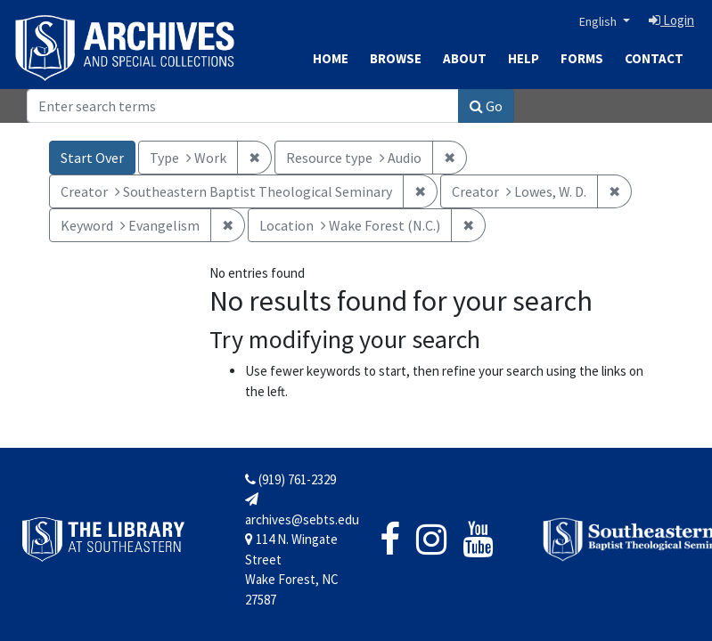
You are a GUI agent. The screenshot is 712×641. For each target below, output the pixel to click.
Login (671, 20)
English (599, 21)
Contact (654, 58)
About (465, 58)
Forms (582, 58)
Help (523, 58)
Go (486, 106)
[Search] (243, 106)
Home (330, 58)
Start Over (92, 157)
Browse (395, 58)
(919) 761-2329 (290, 479)
